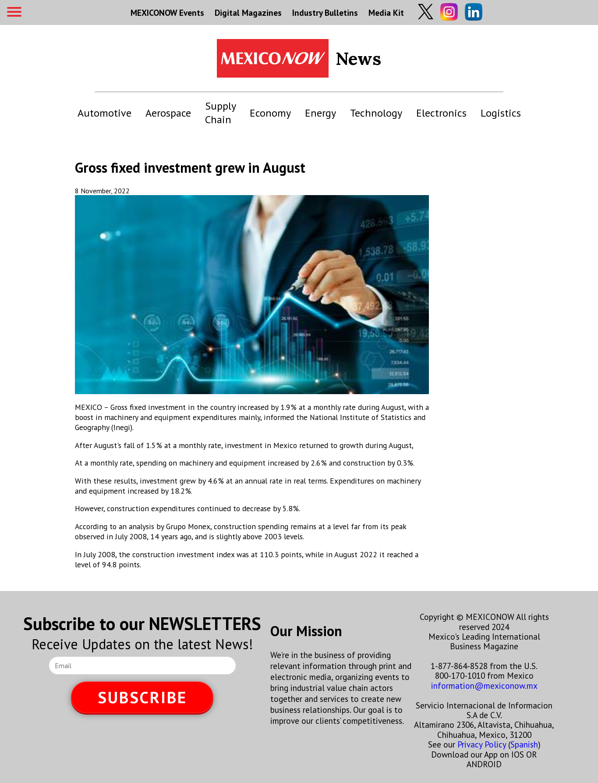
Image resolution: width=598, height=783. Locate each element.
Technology (376, 113)
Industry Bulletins (325, 12)
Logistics (501, 113)
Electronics (441, 113)
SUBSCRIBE (142, 697)
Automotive (104, 113)
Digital (248, 12)
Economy (270, 113)
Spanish (524, 744)
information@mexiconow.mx (484, 685)
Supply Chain (220, 112)
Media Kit (386, 12)
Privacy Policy (481, 744)
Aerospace (168, 113)
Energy (320, 113)
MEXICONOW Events (167, 12)
